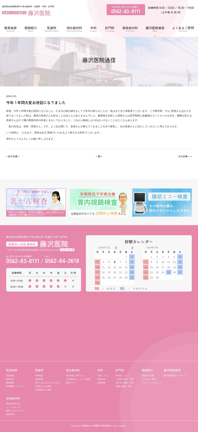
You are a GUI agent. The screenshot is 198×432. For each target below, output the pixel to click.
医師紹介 (10, 379)
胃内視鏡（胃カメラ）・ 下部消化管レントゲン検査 (78, 377)
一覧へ (99, 156)
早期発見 (39, 375)
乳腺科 (51, 29)
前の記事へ (14, 156)
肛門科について (123, 375)
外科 (93, 29)
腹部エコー (71, 383)
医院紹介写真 (148, 375)
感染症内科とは (13, 403)
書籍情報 (10, 383)
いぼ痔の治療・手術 (125, 379)
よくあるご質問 (183, 29)
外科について (103, 375)
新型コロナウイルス (15, 411)
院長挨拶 (10, 29)
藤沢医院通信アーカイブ (175, 375)
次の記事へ (184, 156)
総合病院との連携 (43, 390)
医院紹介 (31, 29)
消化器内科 (74, 29)
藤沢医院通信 (155, 29)
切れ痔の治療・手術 (125, 383)
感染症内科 (130, 29)
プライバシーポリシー (152, 383)
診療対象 (101, 383)
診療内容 (101, 379)
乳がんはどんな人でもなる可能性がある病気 (47, 384)
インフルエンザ (13, 407)
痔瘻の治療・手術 (124, 386)
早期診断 (39, 379)
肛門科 (109, 29)
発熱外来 (10, 414)
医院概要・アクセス (15, 386)
